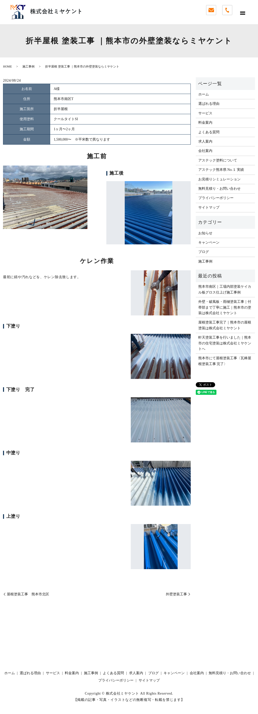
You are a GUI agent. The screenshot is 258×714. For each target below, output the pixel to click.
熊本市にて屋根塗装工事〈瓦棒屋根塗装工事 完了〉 (224, 361)
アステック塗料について (217, 160)
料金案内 (205, 122)
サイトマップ (208, 207)
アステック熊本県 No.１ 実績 (221, 170)
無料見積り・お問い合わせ (219, 188)
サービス (205, 113)
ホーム (203, 94)
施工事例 (28, 66)
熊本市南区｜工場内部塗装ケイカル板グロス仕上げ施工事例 (224, 289)
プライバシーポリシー (216, 198)
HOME (7, 66)
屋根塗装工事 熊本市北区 (28, 594)
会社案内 (205, 151)
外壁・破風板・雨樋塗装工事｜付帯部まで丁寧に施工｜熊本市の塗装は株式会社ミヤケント (224, 307)
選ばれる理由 (208, 104)
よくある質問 (208, 132)
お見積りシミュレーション (219, 179)
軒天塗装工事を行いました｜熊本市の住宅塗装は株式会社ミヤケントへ (224, 343)
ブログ (203, 252)
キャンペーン (208, 242)
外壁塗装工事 (176, 594)
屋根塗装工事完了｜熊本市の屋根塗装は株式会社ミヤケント (224, 325)
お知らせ (205, 233)
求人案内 (205, 141)
